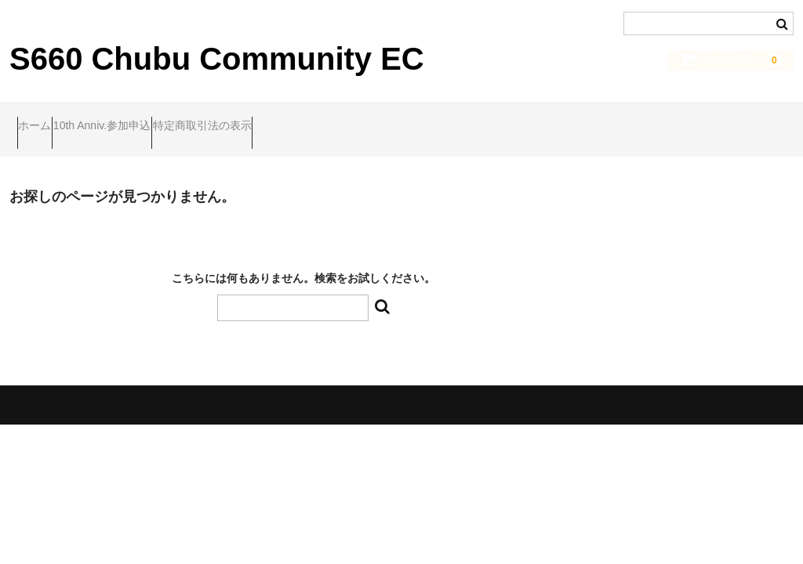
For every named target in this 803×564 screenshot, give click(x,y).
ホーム (42, 118)
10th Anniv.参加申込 (139, 118)
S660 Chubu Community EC (216, 59)
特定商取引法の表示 (269, 118)
